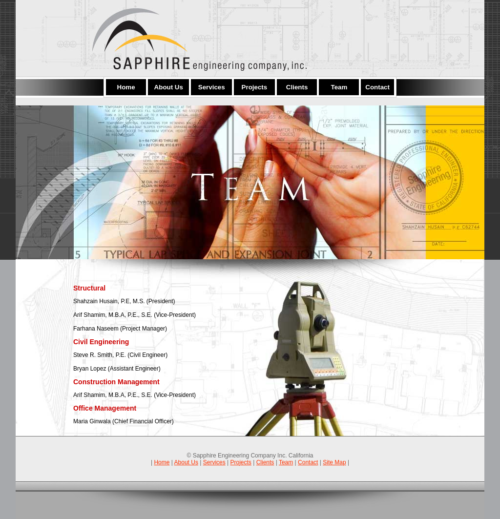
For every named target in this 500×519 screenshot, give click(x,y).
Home (161, 462)
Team (286, 462)
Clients (265, 462)
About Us (186, 462)
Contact (308, 462)
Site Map (334, 462)
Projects (240, 462)
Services (214, 462)
